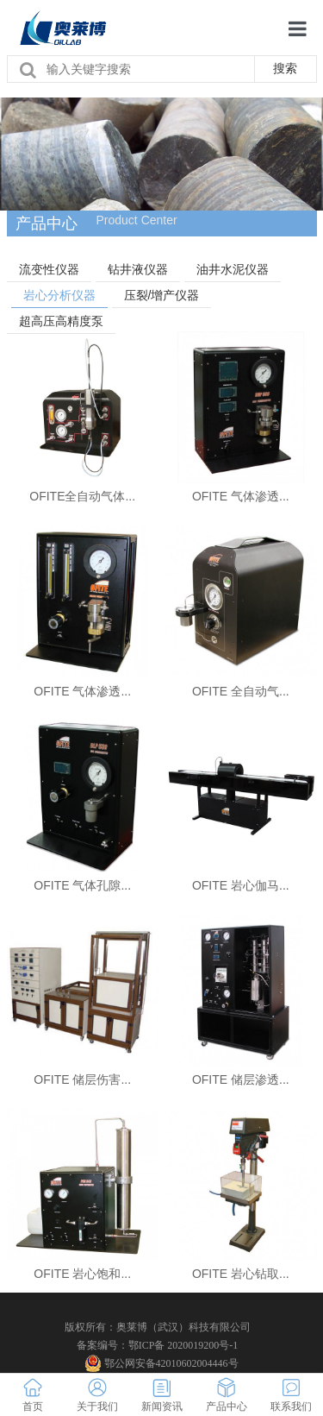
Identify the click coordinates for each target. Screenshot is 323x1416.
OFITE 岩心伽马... (240, 885)
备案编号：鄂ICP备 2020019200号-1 (158, 1345)
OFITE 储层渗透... (240, 1079)
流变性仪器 (49, 269)
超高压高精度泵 (61, 321)
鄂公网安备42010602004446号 (162, 1363)
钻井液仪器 (138, 269)
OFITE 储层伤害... (82, 1079)
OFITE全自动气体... (82, 496)
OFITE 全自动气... (240, 691)
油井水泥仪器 (232, 269)
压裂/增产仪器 (162, 295)
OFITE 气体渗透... (240, 496)
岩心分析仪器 (59, 295)
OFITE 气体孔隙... (82, 885)
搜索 (285, 68)
